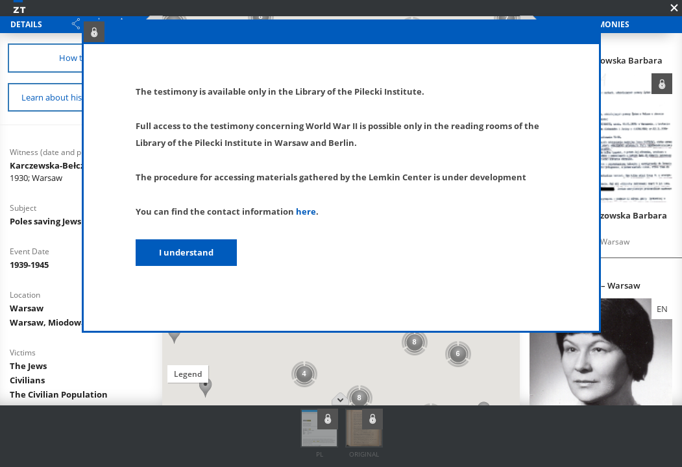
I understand (186, 252)
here (306, 211)
